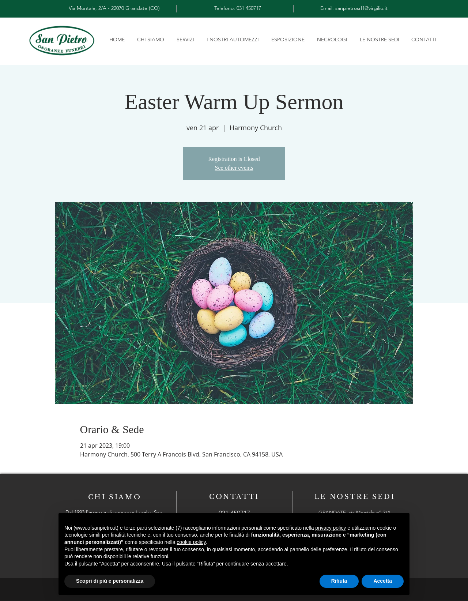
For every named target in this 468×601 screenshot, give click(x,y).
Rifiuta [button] (339, 581)
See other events (234, 168)
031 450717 (249, 8)
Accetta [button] (382, 581)
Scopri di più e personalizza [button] (109, 581)
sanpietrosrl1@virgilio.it (361, 8)
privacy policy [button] (330, 528)
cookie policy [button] (191, 542)
